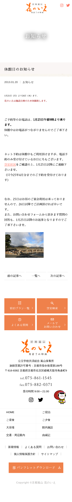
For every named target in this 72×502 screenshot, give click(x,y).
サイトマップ (49, 454)
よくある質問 (33, 447)
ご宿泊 (46, 412)
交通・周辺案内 (15, 435)
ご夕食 (46, 419)
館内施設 (47, 427)
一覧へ (36, 275)
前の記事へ (14, 275)
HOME (10, 412)
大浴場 (10, 427)
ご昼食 (10, 419)
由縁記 (46, 435)
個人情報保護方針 (24, 454)
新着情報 (13, 447)
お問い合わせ (55, 447)
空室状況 (10, 164)
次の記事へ (57, 275)
